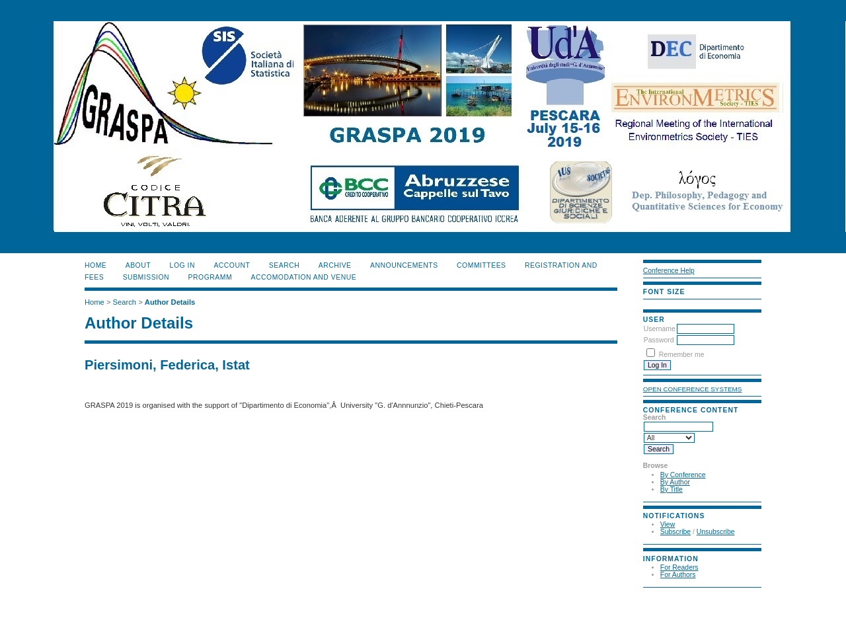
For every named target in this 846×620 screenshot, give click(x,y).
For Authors (678, 574)
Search (284, 265)
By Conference (683, 475)
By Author (675, 482)
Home (95, 265)
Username (659, 328)
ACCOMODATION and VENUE (304, 277)
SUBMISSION (146, 277)
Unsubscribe (716, 531)
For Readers (679, 567)
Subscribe (675, 531)
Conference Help (669, 270)
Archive (335, 265)
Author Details (170, 302)
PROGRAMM (210, 277)
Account (231, 265)
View (667, 524)
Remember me (682, 354)
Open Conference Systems (692, 389)
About (138, 265)
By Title (671, 489)
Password (659, 340)
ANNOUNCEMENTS (404, 265)
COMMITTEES (481, 265)
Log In (182, 265)
